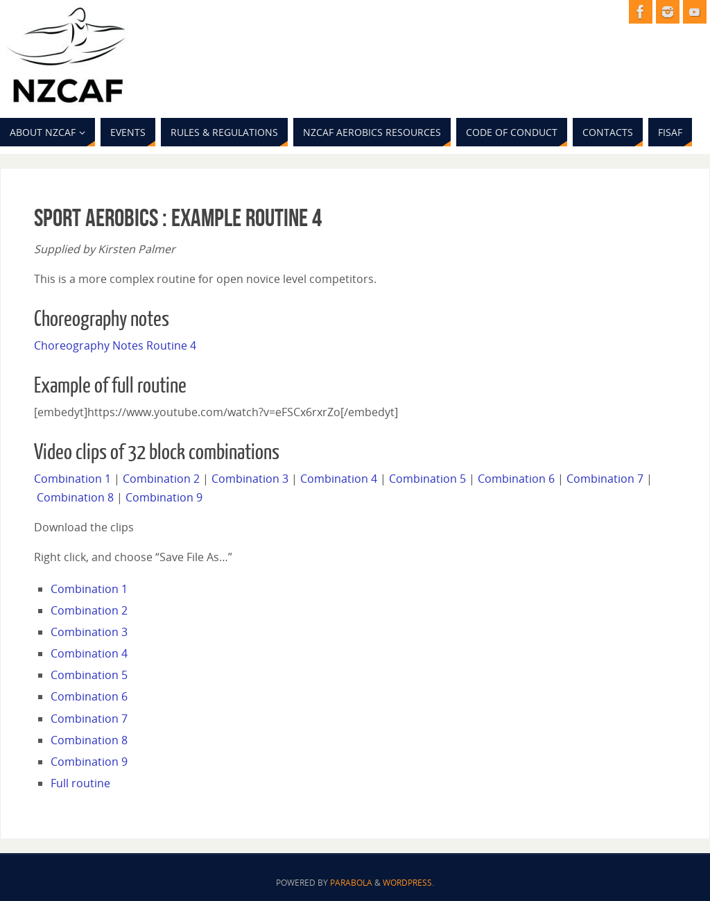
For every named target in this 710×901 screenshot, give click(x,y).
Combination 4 (338, 478)
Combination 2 (161, 478)
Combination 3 (249, 478)
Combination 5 (427, 478)
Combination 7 (604, 478)
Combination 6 (516, 478)
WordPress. (408, 883)
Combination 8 (75, 497)
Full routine (80, 783)
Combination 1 (72, 478)
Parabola (351, 883)
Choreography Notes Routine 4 (115, 345)
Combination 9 (163, 497)
